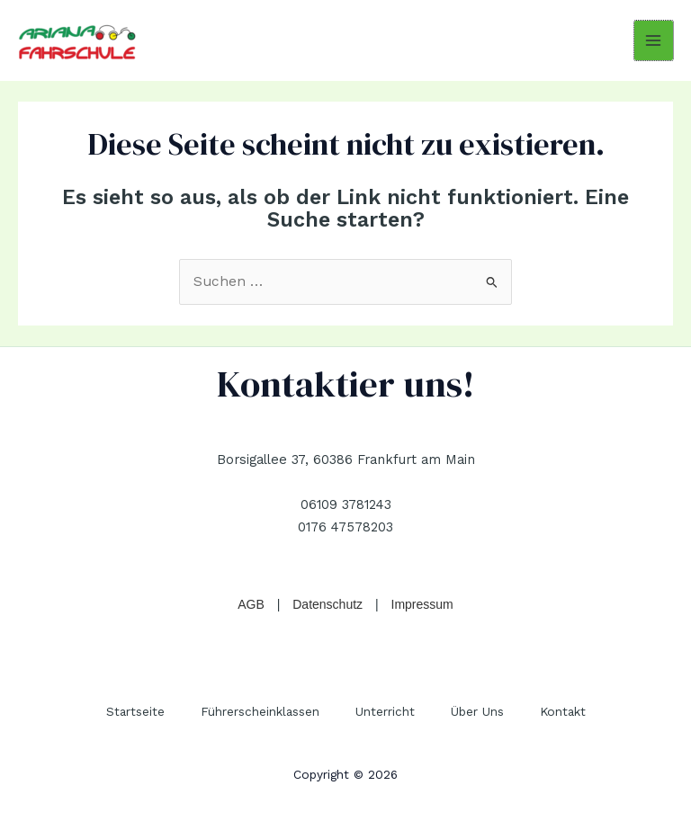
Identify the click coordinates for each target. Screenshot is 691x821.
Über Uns (477, 711)
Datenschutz (327, 604)
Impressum (422, 604)
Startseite (135, 711)
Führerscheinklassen (260, 711)
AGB (251, 604)
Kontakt (563, 711)
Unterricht (385, 711)
